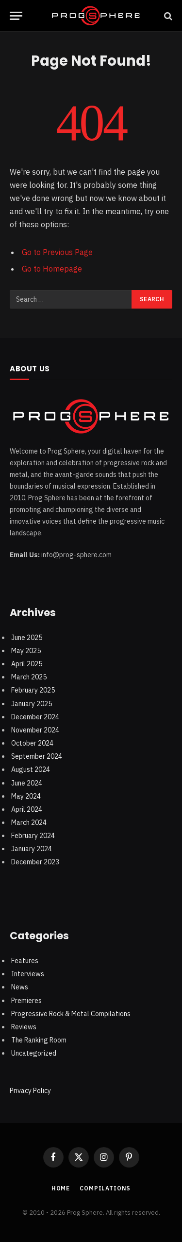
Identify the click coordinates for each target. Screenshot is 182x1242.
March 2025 (29, 677)
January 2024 (31, 848)
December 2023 (35, 862)
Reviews (23, 1027)
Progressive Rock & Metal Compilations (71, 1013)
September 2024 (36, 756)
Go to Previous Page (57, 252)
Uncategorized (33, 1053)
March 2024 (29, 822)
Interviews (27, 973)
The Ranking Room (38, 1040)
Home (60, 1188)
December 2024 (35, 716)
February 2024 (33, 835)
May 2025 (26, 650)
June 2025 (26, 637)
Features (24, 960)
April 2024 (26, 809)
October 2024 (32, 743)
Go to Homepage (52, 269)
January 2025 (31, 703)
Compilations (105, 1188)
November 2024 (35, 730)
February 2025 (33, 690)
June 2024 (26, 783)
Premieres (26, 1000)
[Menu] (16, 16)
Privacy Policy (30, 1090)
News (19, 987)
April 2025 (26, 663)
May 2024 (26, 796)
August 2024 (30, 769)
